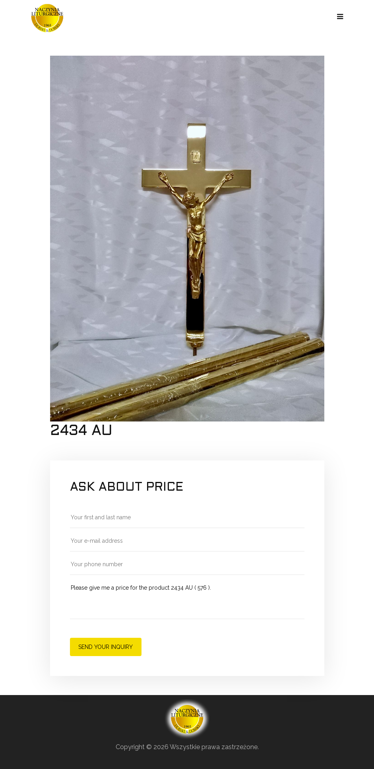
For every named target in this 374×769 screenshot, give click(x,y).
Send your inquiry (105, 647)
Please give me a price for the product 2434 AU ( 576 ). (187, 601)
